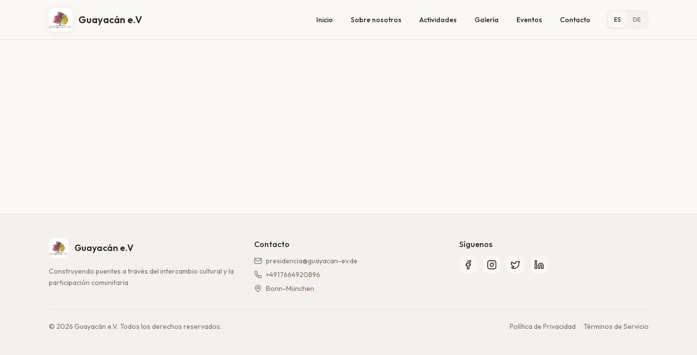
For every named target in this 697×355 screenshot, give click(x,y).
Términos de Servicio (616, 326)
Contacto (575, 19)
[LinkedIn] (539, 265)
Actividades (438, 19)
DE (637, 19)
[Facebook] (468, 265)
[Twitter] (515, 265)
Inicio (324, 19)
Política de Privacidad (543, 326)
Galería (487, 19)
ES (617, 19)
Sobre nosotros (376, 19)
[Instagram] (492, 265)
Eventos (529, 19)
